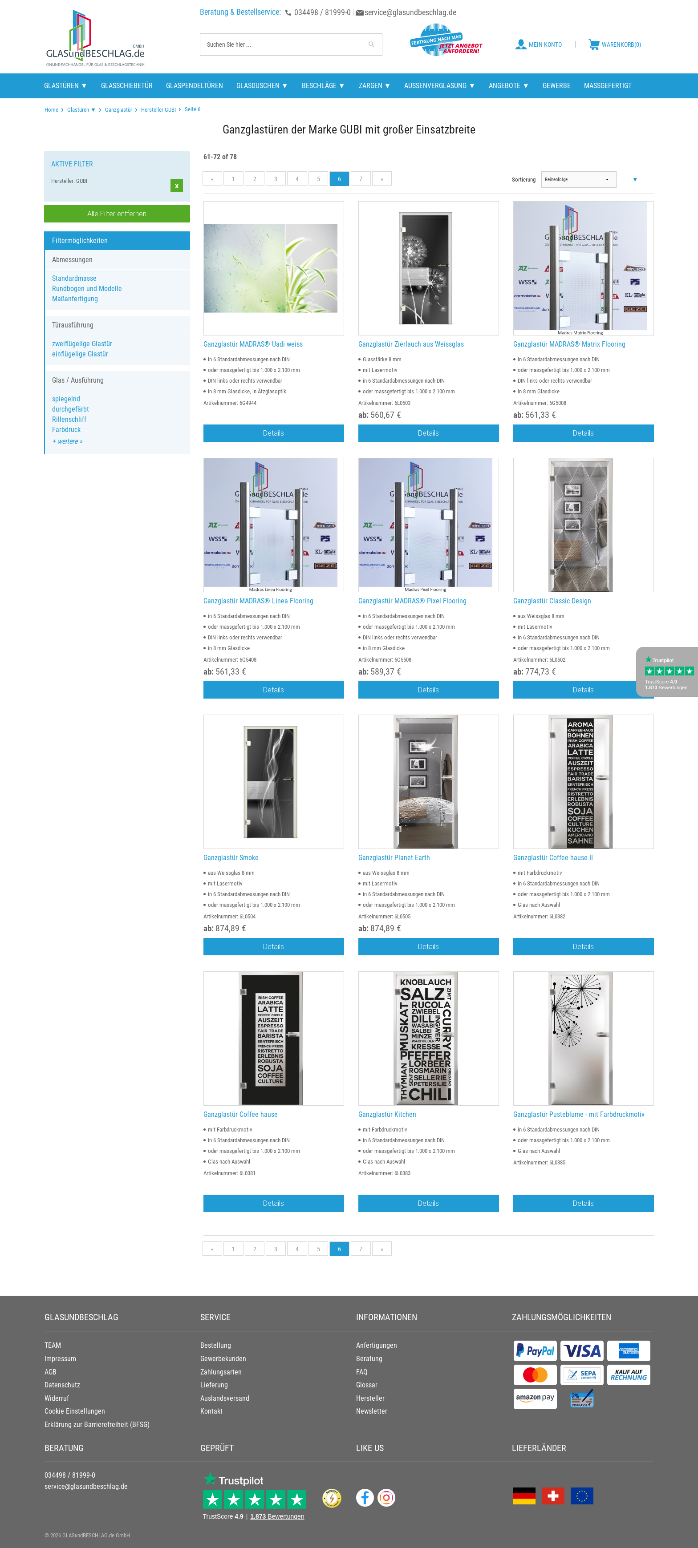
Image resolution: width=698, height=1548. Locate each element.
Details (273, 432)
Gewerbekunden (223, 1358)
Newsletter (371, 1411)
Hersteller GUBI (158, 109)
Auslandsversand (224, 1398)
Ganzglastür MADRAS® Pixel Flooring (412, 601)
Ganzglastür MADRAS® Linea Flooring (258, 601)
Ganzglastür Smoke (231, 857)
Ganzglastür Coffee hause (240, 1114)
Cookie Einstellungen (75, 1411)
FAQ (362, 1372)
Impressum (60, 1358)
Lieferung (214, 1385)
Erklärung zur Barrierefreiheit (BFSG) (97, 1424)
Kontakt (211, 1411)
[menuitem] (51, 109)
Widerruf (57, 1398)
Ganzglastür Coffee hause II (553, 857)
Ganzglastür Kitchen (387, 1114)
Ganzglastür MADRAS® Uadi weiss (253, 344)
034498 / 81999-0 (322, 12)
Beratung (369, 1358)
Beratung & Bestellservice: (240, 11)
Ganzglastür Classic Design (552, 601)
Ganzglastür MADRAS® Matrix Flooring (569, 344)
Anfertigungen (376, 1345)
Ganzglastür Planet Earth (394, 857)
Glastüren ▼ (81, 109)
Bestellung (215, 1345)
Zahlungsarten (221, 1372)
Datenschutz (62, 1385)
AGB (51, 1372)
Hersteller (370, 1398)
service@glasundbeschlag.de (410, 12)
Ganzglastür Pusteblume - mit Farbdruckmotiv (579, 1114)
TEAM (53, 1345)
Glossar (366, 1385)
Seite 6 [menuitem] (191, 109)
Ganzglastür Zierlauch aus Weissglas (411, 344)
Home (51, 109)
